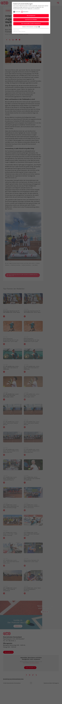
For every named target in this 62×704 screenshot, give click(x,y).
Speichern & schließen (31, 19)
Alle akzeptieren (31, 15)
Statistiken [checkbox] (25, 11)
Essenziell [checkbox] (17, 11)
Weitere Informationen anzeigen (31, 26)
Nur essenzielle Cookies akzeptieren (31, 23)
